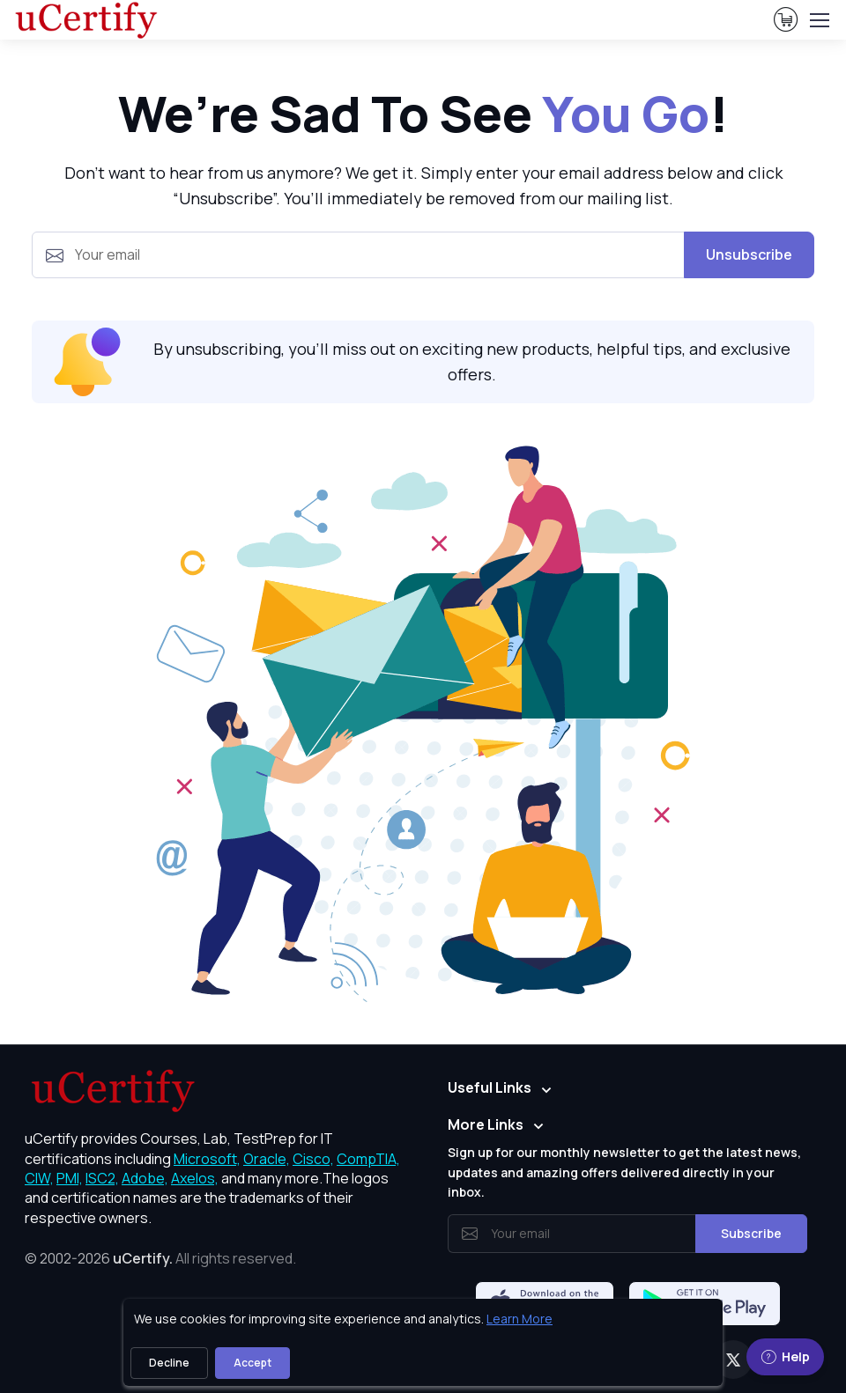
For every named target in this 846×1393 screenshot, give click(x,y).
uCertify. (143, 1258)
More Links (485, 1124)
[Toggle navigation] (818, 20)
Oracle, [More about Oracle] (266, 1158)
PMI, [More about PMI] (69, 1178)
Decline (169, 1362)
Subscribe (751, 1233)
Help (785, 1356)
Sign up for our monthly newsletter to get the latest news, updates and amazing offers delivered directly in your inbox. (624, 1172)
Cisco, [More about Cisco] (313, 1158)
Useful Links (489, 1087)
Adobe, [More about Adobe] (145, 1178)
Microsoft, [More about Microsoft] (207, 1158)
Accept (252, 1362)
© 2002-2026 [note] (160, 1258)
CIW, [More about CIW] (39, 1178)
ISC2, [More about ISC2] (102, 1178)
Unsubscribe (749, 254)
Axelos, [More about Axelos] (195, 1178)
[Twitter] (733, 1359)
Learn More (519, 1318)
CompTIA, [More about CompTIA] (368, 1158)
